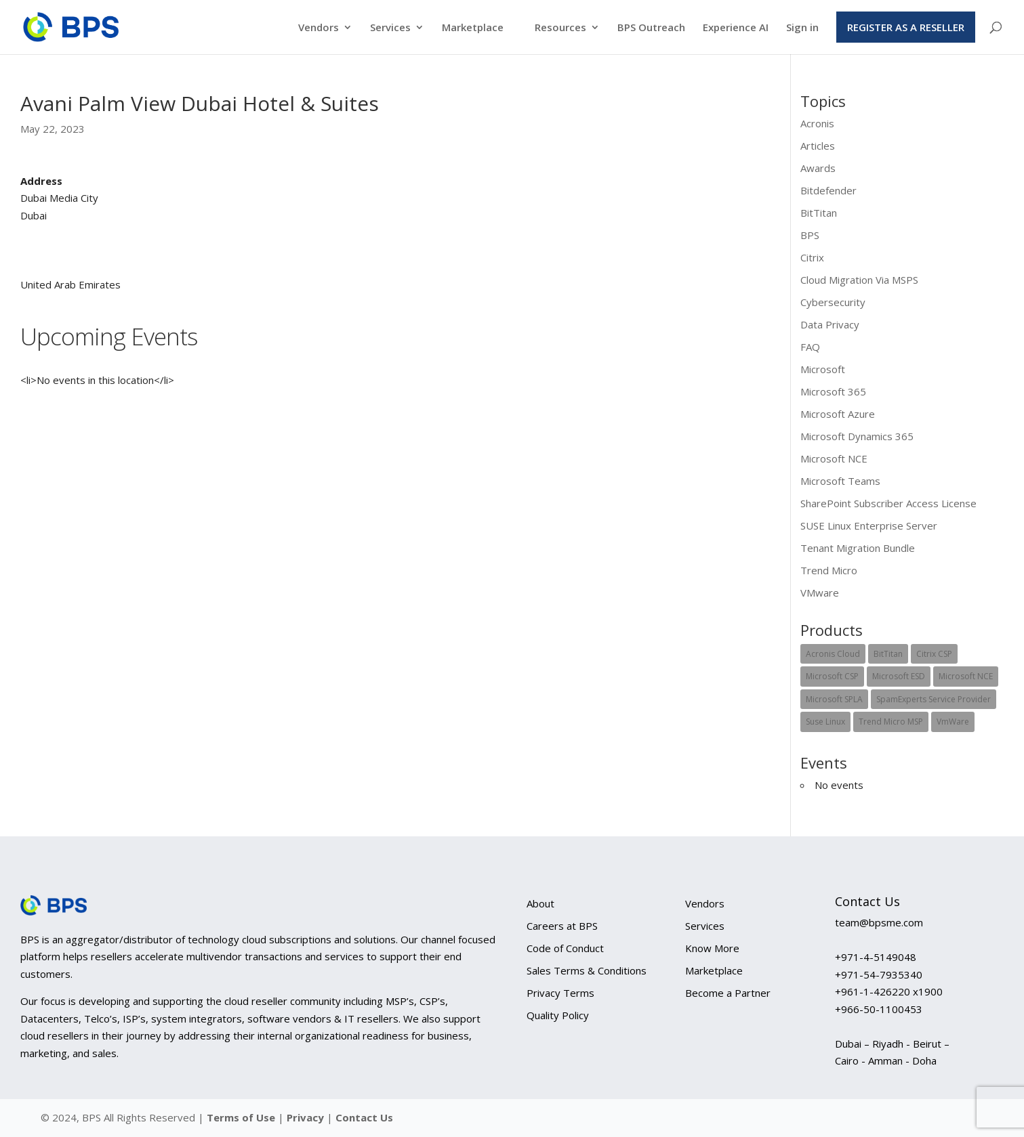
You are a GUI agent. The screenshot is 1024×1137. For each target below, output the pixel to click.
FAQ (810, 346)
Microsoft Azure (837, 414)
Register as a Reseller (905, 27)
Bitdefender (828, 190)
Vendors (318, 28)
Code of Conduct (565, 948)
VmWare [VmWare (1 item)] (953, 721)
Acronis (817, 123)
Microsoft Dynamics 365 (857, 436)
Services (390, 28)
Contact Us (364, 1117)
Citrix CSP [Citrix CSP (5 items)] (934, 654)
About (540, 903)
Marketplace (473, 28)
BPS (809, 235)
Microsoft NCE (833, 458)
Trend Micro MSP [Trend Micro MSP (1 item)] (891, 721)
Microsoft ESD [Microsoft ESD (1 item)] (898, 676)
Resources (560, 28)
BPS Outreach (651, 28)
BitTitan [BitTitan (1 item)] (888, 654)
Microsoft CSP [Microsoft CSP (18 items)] (832, 676)
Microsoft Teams (840, 481)
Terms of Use (241, 1117)
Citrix (812, 257)
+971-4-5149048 (875, 957)
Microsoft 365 (833, 391)
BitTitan (818, 212)
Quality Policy (558, 1015)
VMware (819, 592)
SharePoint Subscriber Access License (888, 503)
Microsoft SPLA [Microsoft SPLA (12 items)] (834, 699)
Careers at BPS (562, 925)
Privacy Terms (560, 993)
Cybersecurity (832, 302)
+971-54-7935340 (878, 974)
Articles (817, 145)
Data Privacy (829, 324)
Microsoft (822, 369)
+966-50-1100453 (878, 1009)
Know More (712, 948)
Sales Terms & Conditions (587, 970)
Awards (818, 168)
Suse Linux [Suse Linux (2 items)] (825, 721)
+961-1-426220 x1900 (889, 991)
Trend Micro (828, 570)
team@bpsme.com (879, 922)
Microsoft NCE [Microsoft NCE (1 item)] (966, 676)
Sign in (802, 28)
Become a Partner (728, 993)
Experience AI (736, 28)
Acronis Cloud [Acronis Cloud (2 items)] (833, 654)
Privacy (307, 1117)
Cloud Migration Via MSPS (859, 279)
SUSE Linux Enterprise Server (868, 525)
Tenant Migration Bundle (857, 548)
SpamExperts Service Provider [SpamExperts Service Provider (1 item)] (933, 699)
